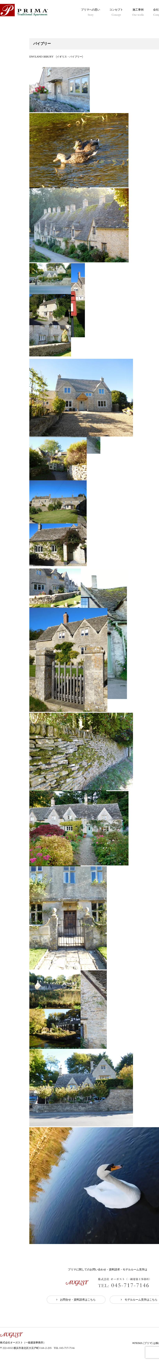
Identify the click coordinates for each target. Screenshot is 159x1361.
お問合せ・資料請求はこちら (78, 1300)
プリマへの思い (90, 12)
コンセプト (116, 12)
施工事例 (138, 12)
